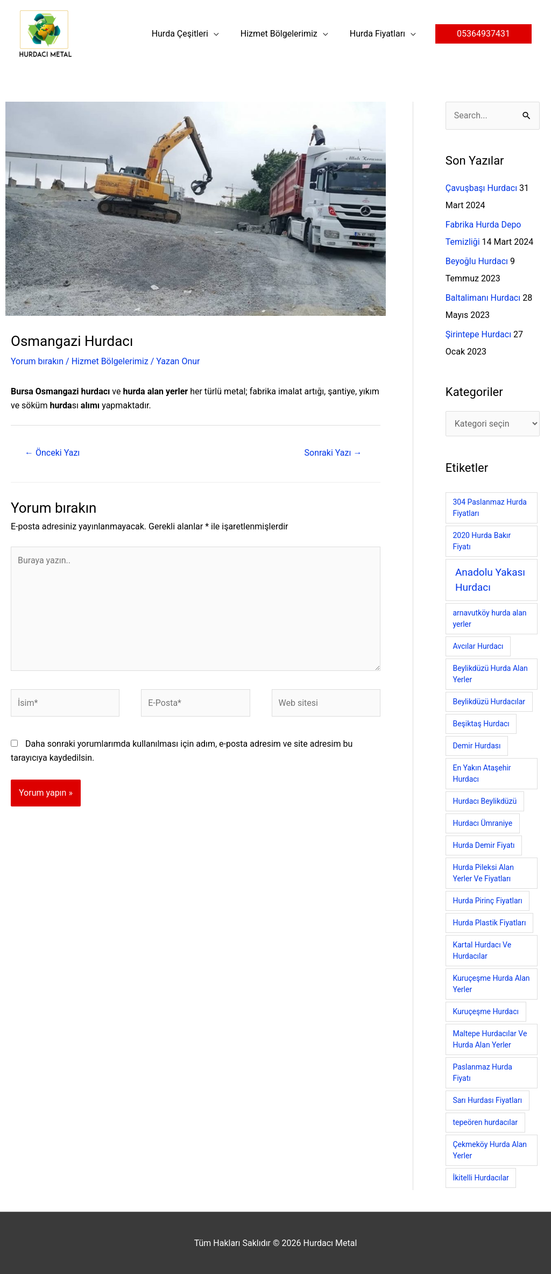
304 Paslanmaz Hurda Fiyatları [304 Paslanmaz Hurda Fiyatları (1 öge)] (490, 508)
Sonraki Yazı (333, 453)
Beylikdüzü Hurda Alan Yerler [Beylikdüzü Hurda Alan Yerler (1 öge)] (490, 674)
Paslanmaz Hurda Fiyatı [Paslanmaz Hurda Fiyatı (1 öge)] (482, 1072)
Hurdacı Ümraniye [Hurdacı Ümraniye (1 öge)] (482, 823)
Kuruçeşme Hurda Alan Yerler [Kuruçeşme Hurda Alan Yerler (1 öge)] (491, 984)
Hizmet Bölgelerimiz (110, 361)
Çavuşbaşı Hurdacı (481, 188)
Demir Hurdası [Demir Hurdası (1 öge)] (476, 745)
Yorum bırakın (37, 361)
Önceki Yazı (52, 453)
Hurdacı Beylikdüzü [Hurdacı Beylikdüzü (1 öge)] (485, 801)
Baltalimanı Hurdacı (483, 298)
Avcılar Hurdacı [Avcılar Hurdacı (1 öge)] (478, 646)
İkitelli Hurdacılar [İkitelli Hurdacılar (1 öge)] (480, 1177)
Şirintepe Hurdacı (478, 334)
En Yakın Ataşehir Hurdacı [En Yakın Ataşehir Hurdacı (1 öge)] (482, 773)
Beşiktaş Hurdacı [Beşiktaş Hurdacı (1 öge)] (481, 723)
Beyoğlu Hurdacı (477, 261)
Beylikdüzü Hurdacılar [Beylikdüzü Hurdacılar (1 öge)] (489, 701)
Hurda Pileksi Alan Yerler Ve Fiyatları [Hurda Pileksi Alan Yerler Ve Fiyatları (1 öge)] (483, 873)
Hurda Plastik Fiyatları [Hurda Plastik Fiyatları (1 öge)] (489, 922)
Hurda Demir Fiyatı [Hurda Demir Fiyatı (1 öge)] (483, 845)
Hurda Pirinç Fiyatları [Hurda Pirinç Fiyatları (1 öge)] (487, 900)
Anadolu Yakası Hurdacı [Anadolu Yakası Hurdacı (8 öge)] (490, 580)
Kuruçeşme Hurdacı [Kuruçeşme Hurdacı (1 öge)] (486, 1011)
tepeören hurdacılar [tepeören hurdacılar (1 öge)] (485, 1122)
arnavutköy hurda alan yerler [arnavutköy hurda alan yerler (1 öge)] (489, 618)
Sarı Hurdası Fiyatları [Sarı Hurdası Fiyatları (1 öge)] (487, 1100)
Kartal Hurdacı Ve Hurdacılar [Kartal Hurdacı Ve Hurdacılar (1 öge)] (482, 950)
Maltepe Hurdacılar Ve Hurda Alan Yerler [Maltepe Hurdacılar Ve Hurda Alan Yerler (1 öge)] (490, 1039)
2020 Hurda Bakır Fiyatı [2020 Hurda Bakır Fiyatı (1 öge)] (482, 541)
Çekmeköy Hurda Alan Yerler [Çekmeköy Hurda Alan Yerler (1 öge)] (490, 1150)
